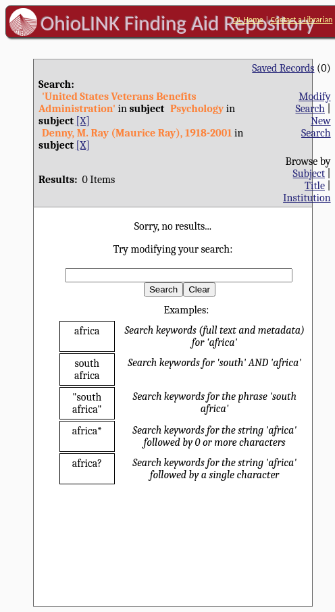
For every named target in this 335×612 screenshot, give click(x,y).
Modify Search (312, 103)
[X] (83, 121)
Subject (309, 174)
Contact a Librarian (302, 19)
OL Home (248, 19)
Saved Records (283, 68)
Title (315, 186)
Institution (307, 198)
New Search (316, 127)
